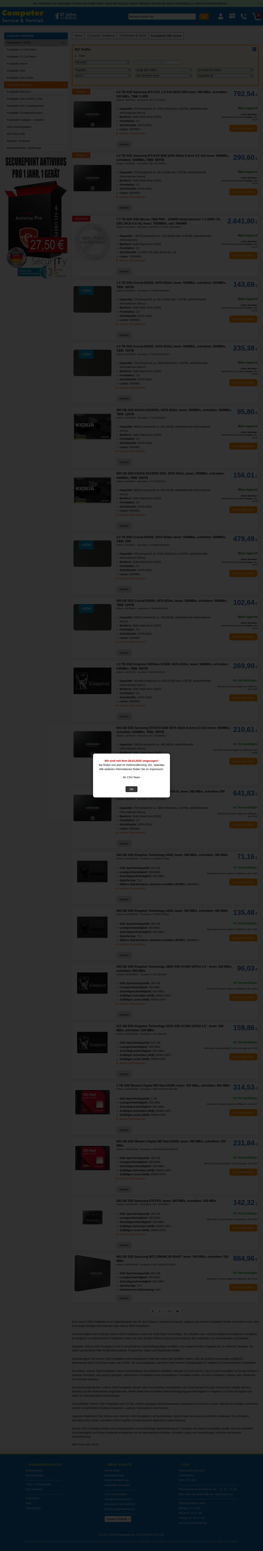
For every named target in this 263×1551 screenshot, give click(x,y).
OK (131, 789)
